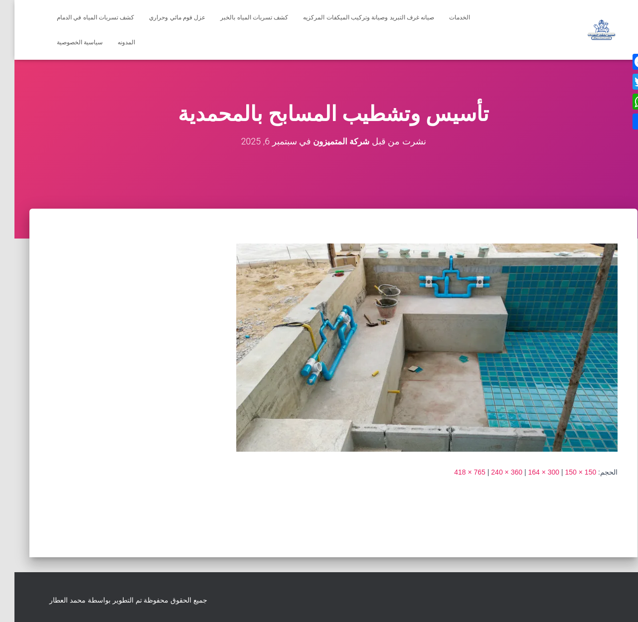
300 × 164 (529, 472)
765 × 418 (455, 472)
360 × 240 (492, 472)
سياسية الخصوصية (65, 42)
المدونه (112, 42)
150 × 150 (566, 472)
